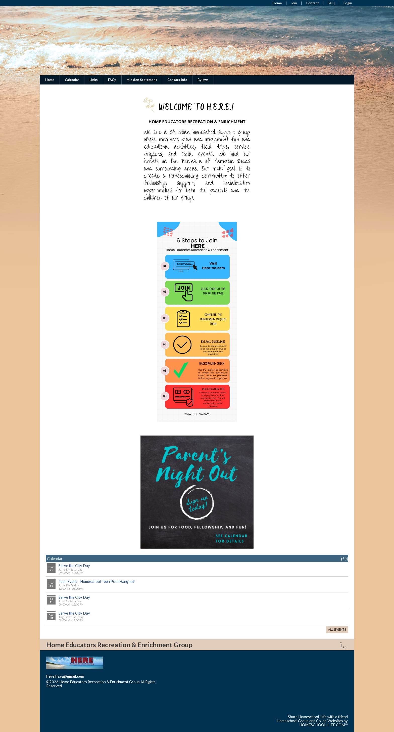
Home (50, 80)
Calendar (72, 80)
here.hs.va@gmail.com (65, 676)
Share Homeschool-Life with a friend (318, 717)
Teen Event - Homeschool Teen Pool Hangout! (97, 581)
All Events (337, 629)
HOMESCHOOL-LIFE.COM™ (323, 725)
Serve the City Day (74, 565)
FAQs (112, 80)
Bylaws (203, 80)
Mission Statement (142, 80)
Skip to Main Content (83, 686)
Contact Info (177, 80)
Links (93, 80)
